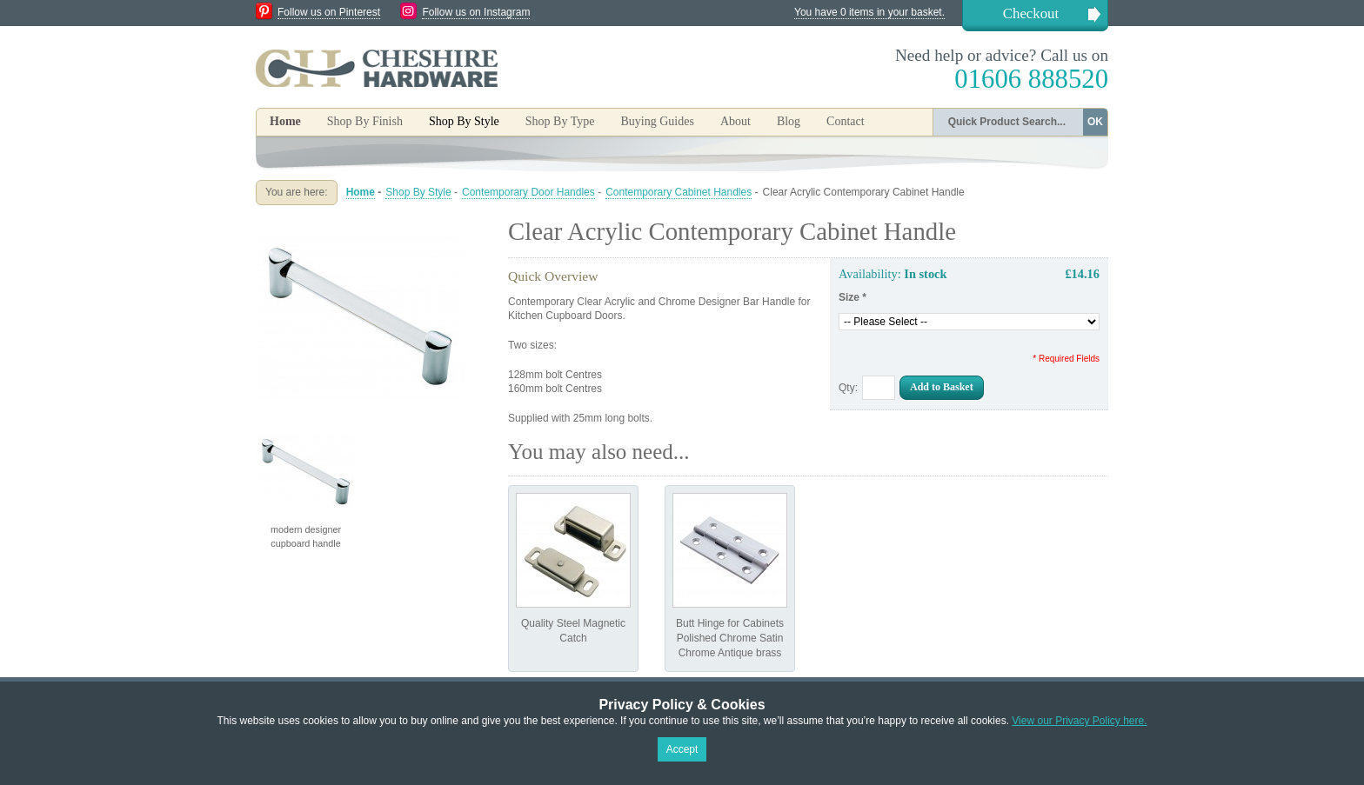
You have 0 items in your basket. (869, 12)
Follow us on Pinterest (328, 12)
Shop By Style (418, 192)
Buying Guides (656, 121)
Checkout (1031, 13)
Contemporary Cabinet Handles (678, 192)
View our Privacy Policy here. (1079, 721)
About (735, 121)
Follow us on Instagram (476, 12)
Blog (788, 121)
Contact (845, 121)
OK (1095, 122)
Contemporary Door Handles (528, 192)
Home (285, 121)
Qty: (848, 388)
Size (852, 297)
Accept (682, 749)
